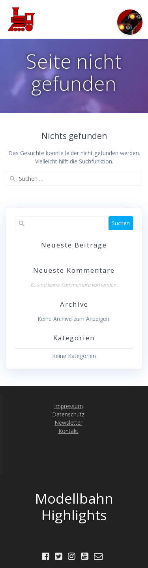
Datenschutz (68, 414)
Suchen (121, 223)
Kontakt (68, 431)
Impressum (68, 406)
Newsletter (68, 422)
